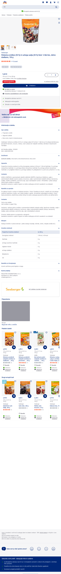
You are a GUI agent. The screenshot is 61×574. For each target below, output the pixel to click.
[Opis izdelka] (30, 130)
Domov (3, 15)
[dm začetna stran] (5, 2)
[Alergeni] (30, 221)
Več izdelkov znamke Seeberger (25, 289)
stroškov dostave (21, 78)
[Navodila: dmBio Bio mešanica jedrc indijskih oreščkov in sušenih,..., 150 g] (37, 365)
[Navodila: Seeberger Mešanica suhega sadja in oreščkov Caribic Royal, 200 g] (53, 365)
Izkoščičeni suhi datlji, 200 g (7, 406)
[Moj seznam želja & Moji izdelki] (47, 2)
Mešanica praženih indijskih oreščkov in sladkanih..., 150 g (9, 359)
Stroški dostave (43, 532)
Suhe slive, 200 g (23, 406)
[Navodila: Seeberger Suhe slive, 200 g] (22, 413)
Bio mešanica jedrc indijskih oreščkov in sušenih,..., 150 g (40, 359)
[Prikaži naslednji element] (56, 341)
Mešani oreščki (29, 15)
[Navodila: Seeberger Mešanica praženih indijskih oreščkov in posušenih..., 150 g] (22, 365)
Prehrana (9, 15)
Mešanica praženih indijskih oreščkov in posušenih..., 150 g (25, 359)
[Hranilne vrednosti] (30, 228)
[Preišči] (56, 7)
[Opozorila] (30, 163)
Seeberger (4, 52)
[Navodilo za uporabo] (30, 188)
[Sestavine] (30, 174)
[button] (58, 2)
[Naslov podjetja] (30, 271)
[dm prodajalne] (43, 2)
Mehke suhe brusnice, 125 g (38, 406)
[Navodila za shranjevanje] (30, 263)
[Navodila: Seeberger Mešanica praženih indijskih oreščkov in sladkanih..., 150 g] (6, 365)
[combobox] (30, 7)
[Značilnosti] (30, 155)
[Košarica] (54, 2)
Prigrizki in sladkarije (18, 15)
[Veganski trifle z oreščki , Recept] (16, 313)
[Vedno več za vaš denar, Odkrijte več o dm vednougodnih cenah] (30, 116)
